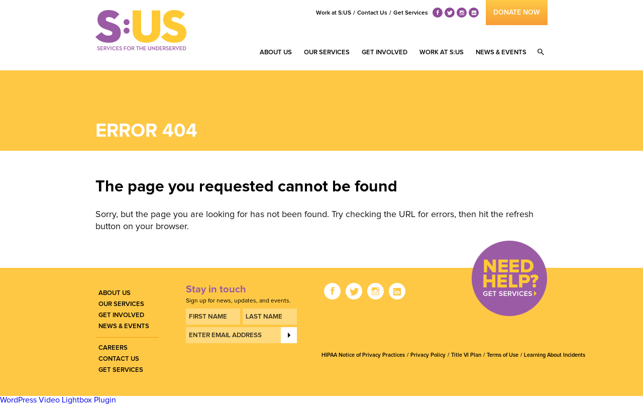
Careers (113, 348)
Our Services (327, 52)
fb (437, 13)
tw (450, 13)
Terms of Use (502, 355)
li (474, 13)
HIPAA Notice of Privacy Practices (363, 355)
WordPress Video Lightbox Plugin (58, 400)
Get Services (410, 13)
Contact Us (372, 13)
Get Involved (384, 52)
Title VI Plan (466, 355)
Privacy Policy (428, 355)
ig (461, 13)
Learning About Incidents (554, 355)
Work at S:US (333, 13)
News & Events (501, 52)
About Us (276, 52)
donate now (516, 12)
